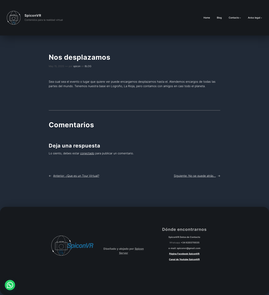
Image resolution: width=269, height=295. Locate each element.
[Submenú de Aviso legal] (261, 18)
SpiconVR (33, 15)
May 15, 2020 (56, 66)
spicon (76, 66)
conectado (87, 153)
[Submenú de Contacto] (240, 18)
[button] (10, 285)
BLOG (88, 66)
